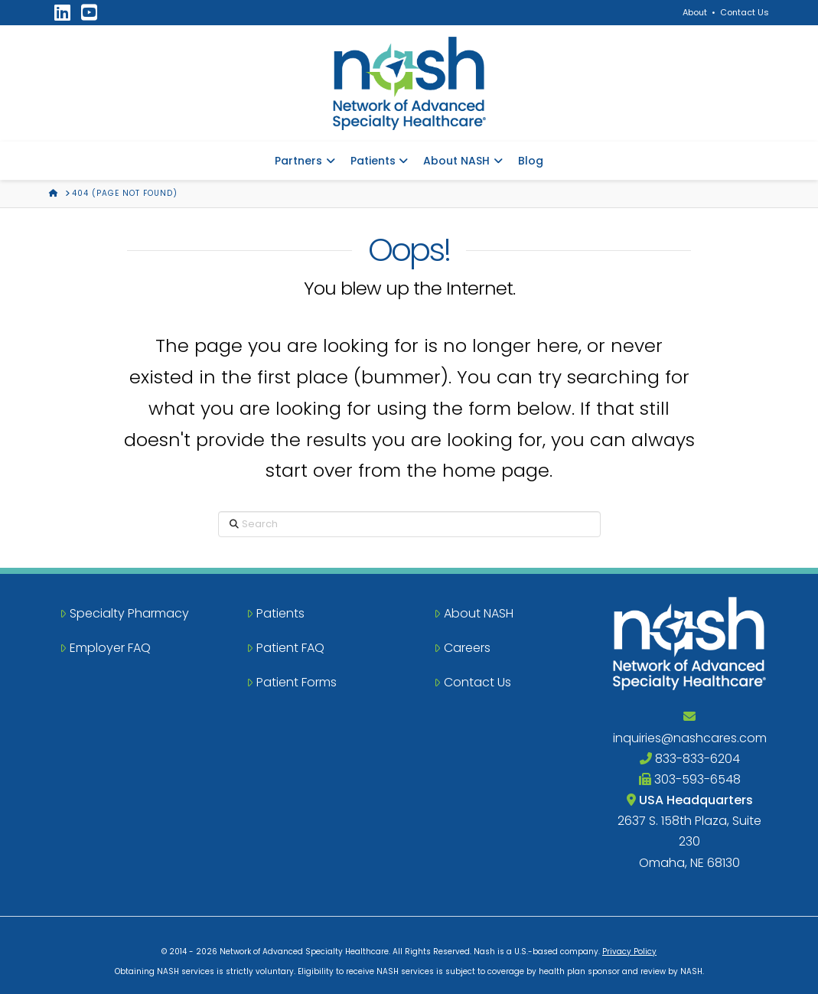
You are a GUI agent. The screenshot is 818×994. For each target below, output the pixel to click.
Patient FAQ (285, 648)
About (695, 12)
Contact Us (744, 12)
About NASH (473, 613)
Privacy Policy (629, 951)
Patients (275, 613)
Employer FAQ (105, 648)
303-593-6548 (690, 779)
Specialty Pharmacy (124, 613)
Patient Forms (291, 682)
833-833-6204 (690, 758)
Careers (462, 648)
